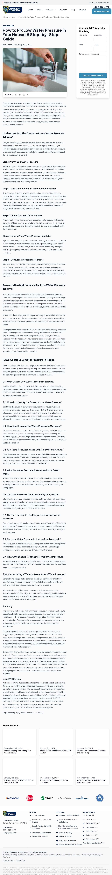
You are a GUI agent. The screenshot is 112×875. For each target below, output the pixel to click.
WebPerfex (7, 857)
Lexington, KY (91, 831)
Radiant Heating (65, 832)
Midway (73, 867)
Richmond (89, 867)
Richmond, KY (92, 835)
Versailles (95, 867)
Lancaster (62, 867)
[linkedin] (24, 94)
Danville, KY (91, 819)
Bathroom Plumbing (67, 840)
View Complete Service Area (94, 843)
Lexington (68, 867)
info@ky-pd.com (9, 832)
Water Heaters (65, 836)
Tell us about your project (89, 54)
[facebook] (16, 94)
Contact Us (20, 860)
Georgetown (49, 867)
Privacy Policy (97, 82)
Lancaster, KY (91, 827)
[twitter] (20, 94)
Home (30, 10)
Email (81, 45)
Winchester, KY (92, 839)
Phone (96, 45)
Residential (8, 25)
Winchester (6, 869)
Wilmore (100, 867)
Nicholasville (79, 867)
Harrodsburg (55, 867)
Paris (85, 867)
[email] (28, 94)
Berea (32, 867)
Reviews (82, 10)
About (39, 10)
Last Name (98, 35)
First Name (83, 35)
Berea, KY (90, 815)
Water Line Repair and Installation (68, 820)
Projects (63, 10)
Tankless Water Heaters (69, 815)
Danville (37, 867)
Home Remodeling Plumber (70, 844)
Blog (73, 10)
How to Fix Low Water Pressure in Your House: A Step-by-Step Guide (44, 17)
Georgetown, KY (93, 823)
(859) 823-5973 (101, 7)
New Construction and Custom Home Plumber (68, 827)
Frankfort (42, 867)
